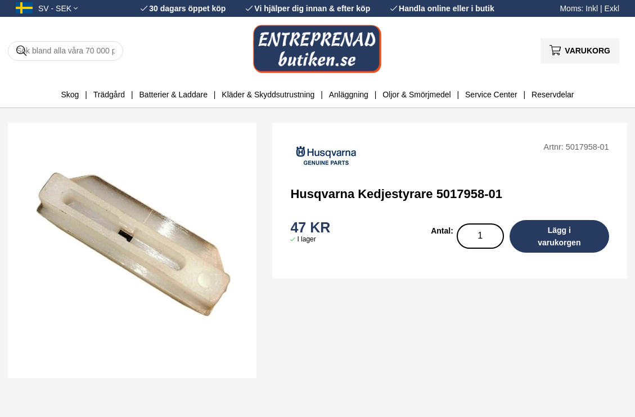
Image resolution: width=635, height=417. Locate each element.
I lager (306, 239)
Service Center (491, 94)
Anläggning (348, 94)
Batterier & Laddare (173, 94)
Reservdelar (553, 94)
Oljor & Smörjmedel (416, 94)
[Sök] (65, 51)
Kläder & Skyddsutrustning (268, 94)
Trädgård (109, 94)
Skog (70, 94)
